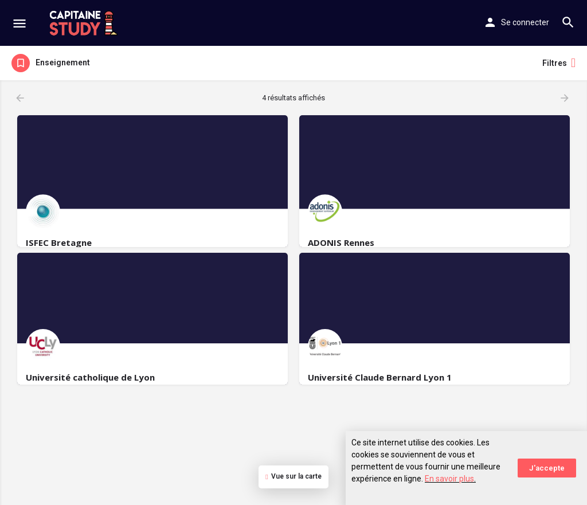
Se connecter (525, 22)
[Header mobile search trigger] (568, 22)
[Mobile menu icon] (19, 23)
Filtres (559, 63)
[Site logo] (85, 23)
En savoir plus (449, 478)
